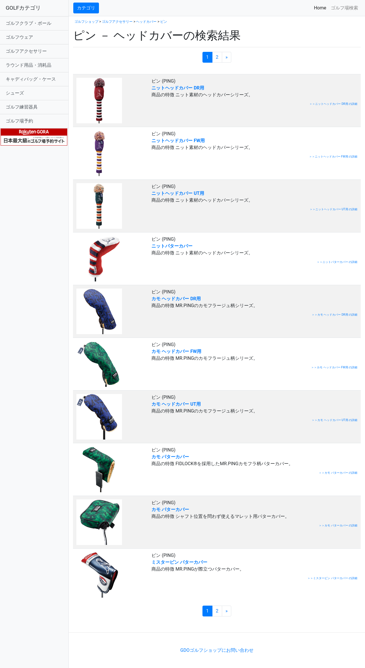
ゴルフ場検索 (344, 8)
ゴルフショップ (86, 22)
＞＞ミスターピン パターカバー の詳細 (332, 578)
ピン (163, 22)
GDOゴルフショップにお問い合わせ (216, 650)
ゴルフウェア (19, 37)
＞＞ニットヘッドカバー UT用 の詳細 (333, 209)
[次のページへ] (227, 57)
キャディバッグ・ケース (31, 79)
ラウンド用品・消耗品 (28, 65)
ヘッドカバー (146, 22)
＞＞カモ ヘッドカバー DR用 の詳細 (334, 314)
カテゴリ (86, 8)
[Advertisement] (139, 624)
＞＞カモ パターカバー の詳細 (338, 472)
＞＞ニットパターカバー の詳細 (337, 261)
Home (321, 8)
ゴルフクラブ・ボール (28, 23)
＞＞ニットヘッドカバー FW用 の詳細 (333, 156)
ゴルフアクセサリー (26, 51)
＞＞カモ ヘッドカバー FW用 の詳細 (334, 367)
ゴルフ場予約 (19, 121)
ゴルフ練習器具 (22, 107)
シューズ (15, 93)
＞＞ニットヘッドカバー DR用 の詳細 (333, 103)
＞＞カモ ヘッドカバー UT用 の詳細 (334, 420)
